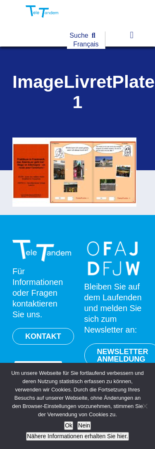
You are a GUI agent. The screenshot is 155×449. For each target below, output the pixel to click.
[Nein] (145, 406)
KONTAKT (43, 336)
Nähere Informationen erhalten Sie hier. (77, 436)
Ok (68, 425)
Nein (84, 425)
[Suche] (84, 35)
